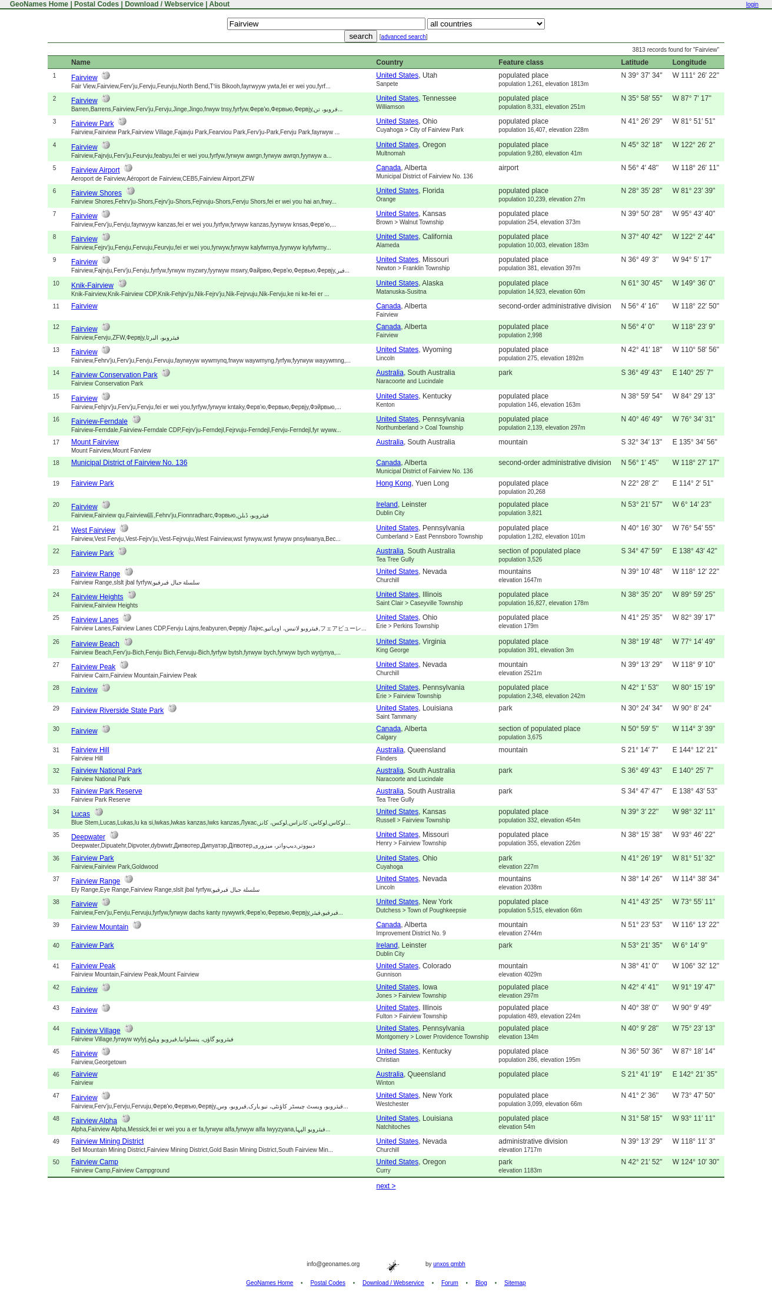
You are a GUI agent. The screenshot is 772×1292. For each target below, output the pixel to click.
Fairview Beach (95, 644)
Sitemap (515, 1283)
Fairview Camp (94, 1162)
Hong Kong (393, 483)
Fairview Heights (97, 597)
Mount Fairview (95, 442)
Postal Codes (96, 4)
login (752, 4)
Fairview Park (92, 123)
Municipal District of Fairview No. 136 (129, 463)
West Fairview (93, 530)
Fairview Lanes (95, 620)
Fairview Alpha (94, 1121)
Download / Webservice (164, 4)
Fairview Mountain (99, 927)
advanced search (403, 37)
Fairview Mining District (107, 1141)
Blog (481, 1283)
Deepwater (88, 837)
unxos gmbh (449, 1264)
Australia (390, 372)
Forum (449, 1283)
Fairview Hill (90, 750)
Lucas (80, 814)
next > (385, 1186)
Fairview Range (95, 574)
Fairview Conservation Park (114, 375)
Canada (388, 168)
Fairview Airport (95, 170)
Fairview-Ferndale (99, 421)
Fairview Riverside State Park (117, 710)
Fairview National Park (106, 770)
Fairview (84, 78)
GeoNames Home (38, 4)
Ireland (387, 504)
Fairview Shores (96, 193)
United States (397, 75)
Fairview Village (96, 1031)
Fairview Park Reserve (106, 791)
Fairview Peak (93, 667)
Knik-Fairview (92, 285)
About (219, 4)
